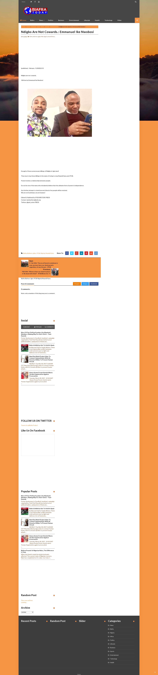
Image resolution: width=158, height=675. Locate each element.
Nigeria (47, 26)
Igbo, (39, 36)
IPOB (42, 26)
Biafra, (31, 36)
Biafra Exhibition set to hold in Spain (41, 338)
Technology (108, 20)
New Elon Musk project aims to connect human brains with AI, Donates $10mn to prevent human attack (41, 351)
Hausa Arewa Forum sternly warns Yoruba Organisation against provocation (41, 366)
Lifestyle (87, 20)
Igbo (38, 26)
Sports (112, 644)
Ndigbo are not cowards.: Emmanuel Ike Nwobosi (57, 32)
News (111, 618)
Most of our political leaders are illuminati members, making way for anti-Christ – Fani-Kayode (36, 326)
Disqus (85, 276)
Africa (112, 629)
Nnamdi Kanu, (51, 36)
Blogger (76, 276)
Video (119, 20)
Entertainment (74, 20)
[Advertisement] (100, 10)
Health (97, 20)
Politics (50, 20)
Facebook (94, 276)
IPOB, (42, 36)
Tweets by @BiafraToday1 (29, 418)
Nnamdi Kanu (54, 26)
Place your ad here (27, 593)
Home (23, 2)
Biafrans (33, 26)
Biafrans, (35, 36)
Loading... (24, 595)
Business (61, 20)
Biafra (28, 26)
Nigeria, (46, 36)
